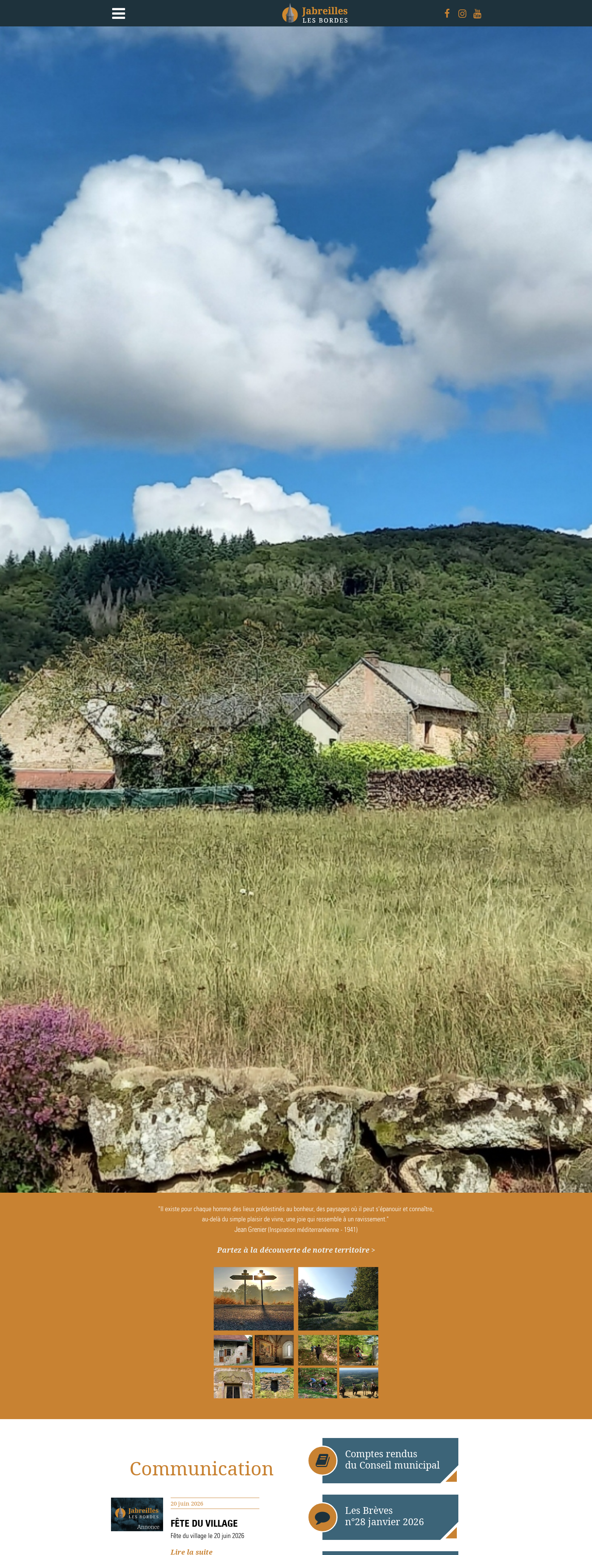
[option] (296, 609)
